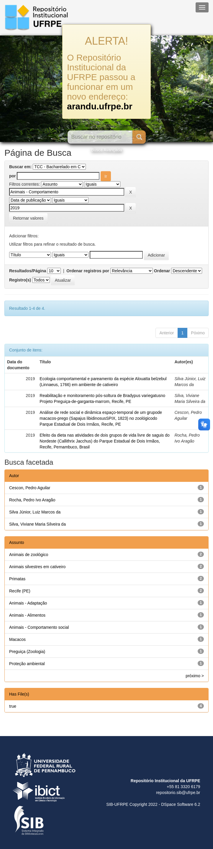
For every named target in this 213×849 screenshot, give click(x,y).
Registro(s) (20, 280)
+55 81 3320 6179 (183, 786)
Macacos (17, 639)
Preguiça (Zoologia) (27, 651)
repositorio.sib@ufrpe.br (178, 792)
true (12, 706)
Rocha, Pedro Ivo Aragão (32, 500)
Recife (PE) (19, 591)
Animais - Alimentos (27, 615)
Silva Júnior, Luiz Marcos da (34, 512)
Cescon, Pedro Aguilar (29, 487)
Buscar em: (20, 166)
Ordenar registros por (87, 270)
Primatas (17, 578)
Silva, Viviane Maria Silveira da (37, 524)
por (12, 176)
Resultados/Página (27, 270)
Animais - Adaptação (28, 603)
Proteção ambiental (27, 663)
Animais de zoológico (28, 554)
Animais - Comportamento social (39, 627)
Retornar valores (28, 218)
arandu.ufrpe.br (99, 106)
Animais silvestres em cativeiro (37, 566)
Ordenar (162, 270)
